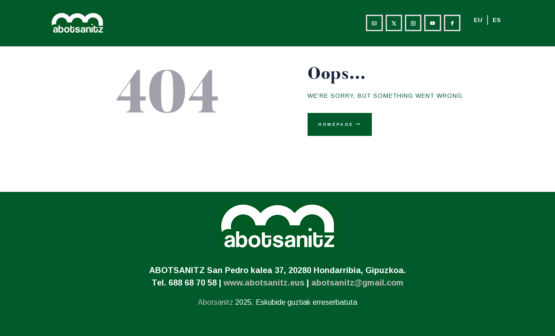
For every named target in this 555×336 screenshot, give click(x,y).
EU (478, 20)
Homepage (335, 124)
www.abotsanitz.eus (264, 282)
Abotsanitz (215, 302)
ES (497, 20)
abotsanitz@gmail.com (357, 282)
